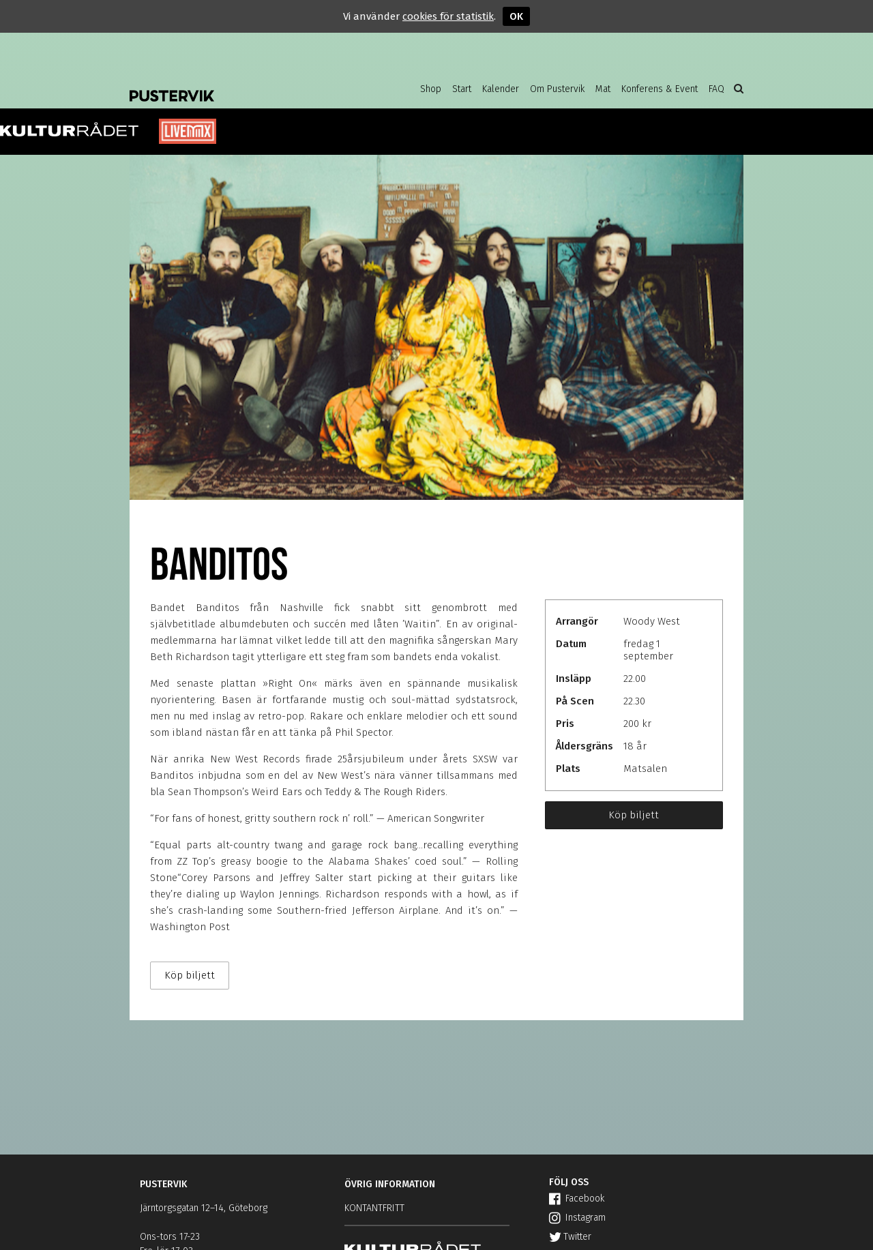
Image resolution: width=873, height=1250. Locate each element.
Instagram (577, 1217)
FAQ (716, 89)
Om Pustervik (557, 89)
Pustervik (239, 85)
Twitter (570, 1236)
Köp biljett (633, 815)
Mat (602, 89)
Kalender (500, 89)
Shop (430, 89)
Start (461, 89)
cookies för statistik (448, 16)
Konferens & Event (659, 89)
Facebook (576, 1198)
